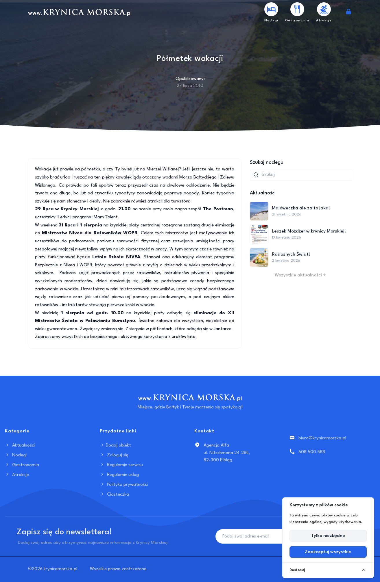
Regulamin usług (119, 475)
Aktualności (20, 445)
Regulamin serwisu (121, 465)
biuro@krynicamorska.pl (322, 438)
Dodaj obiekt (115, 445)
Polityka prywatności (124, 484)
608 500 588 (311, 452)
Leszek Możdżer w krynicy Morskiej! (309, 231)
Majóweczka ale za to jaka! (301, 208)
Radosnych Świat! (291, 254)
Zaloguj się (114, 455)
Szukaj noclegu (266, 162)
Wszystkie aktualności (301, 275)
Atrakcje (17, 475)
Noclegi (16, 455)
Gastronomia (22, 465)
